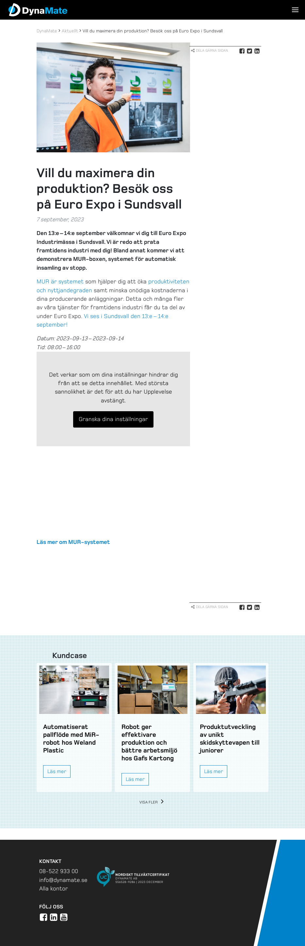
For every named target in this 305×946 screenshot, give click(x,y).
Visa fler (152, 802)
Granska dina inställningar (113, 419)
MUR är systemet (60, 281)
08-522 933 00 (58, 871)
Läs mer (56, 771)
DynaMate (47, 30)
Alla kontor (53, 888)
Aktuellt (70, 30)
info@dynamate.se (63, 880)
